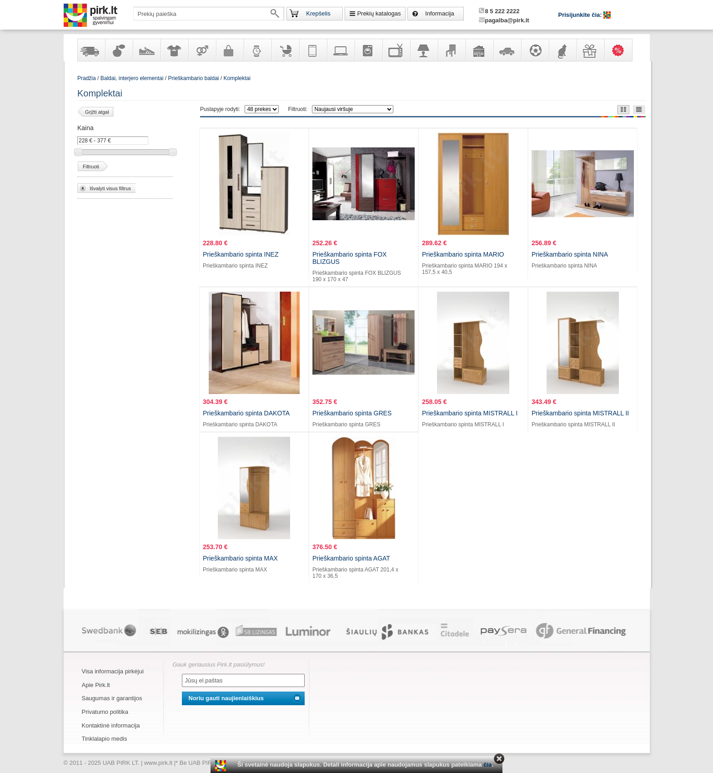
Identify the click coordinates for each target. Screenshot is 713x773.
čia (487, 764)
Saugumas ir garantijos (112, 698)
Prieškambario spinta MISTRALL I (469, 413)
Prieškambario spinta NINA (570, 254)
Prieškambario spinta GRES (352, 413)
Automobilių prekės (507, 50)
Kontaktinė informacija (111, 725)
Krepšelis (318, 13)
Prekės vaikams (285, 50)
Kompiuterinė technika (340, 50)
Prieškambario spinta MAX (240, 558)
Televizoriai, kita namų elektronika (396, 50)
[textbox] (208, 13)
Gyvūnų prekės (562, 50)
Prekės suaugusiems (202, 50)
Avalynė (146, 50)
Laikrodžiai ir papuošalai (257, 50)
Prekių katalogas (379, 13)
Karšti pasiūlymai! (621, 50)
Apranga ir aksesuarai (174, 50)
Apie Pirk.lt (96, 685)
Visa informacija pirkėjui (113, 671)
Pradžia (86, 78)
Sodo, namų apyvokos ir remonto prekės (479, 50)
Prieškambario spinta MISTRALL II (580, 413)
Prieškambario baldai (193, 78)
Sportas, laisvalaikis (535, 50)
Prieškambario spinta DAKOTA (246, 413)
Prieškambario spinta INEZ (241, 254)
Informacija (439, 13)
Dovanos (590, 50)
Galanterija (229, 50)
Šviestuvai (424, 50)
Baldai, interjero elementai (451, 50)
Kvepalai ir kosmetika (118, 50)
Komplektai (237, 78)
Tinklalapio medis (104, 738)
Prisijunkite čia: (581, 14)
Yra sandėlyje (91, 50)
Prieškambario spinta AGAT (351, 558)
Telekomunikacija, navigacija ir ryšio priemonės (313, 50)
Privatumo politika (105, 711)
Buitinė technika (368, 50)
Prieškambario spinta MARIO (463, 254)
